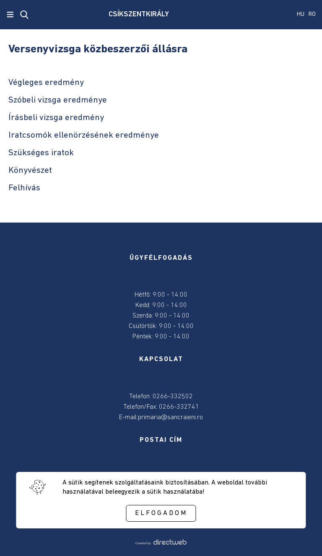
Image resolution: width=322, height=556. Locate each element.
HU (300, 14)
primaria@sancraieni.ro (170, 417)
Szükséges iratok (41, 153)
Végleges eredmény (46, 82)
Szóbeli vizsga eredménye (57, 100)
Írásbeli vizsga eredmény (56, 117)
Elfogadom (161, 513)
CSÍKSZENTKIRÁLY (139, 14)
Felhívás (24, 188)
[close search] (24, 14)
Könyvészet (30, 170)
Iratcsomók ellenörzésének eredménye (83, 135)
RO (312, 14)
